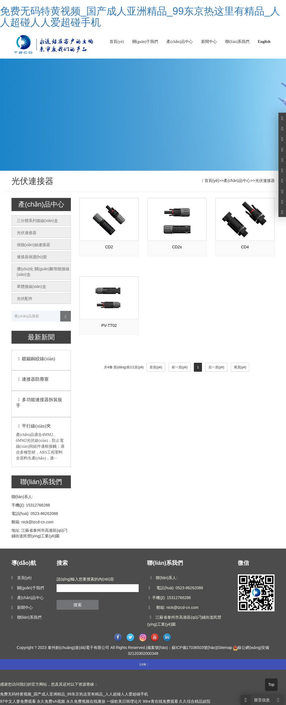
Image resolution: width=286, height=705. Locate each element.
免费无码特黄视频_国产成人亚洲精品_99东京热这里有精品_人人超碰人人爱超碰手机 (140, 16)
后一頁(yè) (216, 367)
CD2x (177, 247)
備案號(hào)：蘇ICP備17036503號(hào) (182, 647)
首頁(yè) (117, 42)
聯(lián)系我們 (237, 42)
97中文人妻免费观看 (18, 701)
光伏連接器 (265, 180)
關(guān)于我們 (145, 42)
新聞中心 (209, 42)
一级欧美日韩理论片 (124, 701)
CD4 (245, 247)
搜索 (77, 604)
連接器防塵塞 (32, 379)
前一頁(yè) (180, 367)
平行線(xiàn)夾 (33, 426)
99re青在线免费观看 (160, 701)
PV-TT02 (109, 325)
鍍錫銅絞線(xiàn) (35, 358)
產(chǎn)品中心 (179, 42)
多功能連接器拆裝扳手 (39, 402)
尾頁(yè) (240, 367)
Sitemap (225, 647)
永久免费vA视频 (51, 701)
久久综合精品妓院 (194, 701)
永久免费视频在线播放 (85, 701)
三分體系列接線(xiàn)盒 (37, 220)
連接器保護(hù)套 (32, 257)
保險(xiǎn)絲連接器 (33, 244)
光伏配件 (24, 298)
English (264, 42)
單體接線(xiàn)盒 (31, 286)
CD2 (109, 247)
